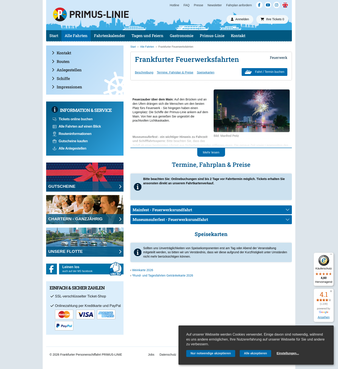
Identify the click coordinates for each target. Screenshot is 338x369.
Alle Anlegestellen (69, 148)
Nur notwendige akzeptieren (211, 353)
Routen (61, 61)
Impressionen (67, 86)
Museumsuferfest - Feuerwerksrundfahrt (170, 219)
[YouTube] (268, 5)
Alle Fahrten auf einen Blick (77, 126)
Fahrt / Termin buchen (264, 72)
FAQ (186, 5)
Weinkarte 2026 (142, 270)
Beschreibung (144, 72)
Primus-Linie (212, 35)
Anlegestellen (67, 69)
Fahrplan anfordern (239, 5)
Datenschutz (168, 354)
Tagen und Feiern (147, 35)
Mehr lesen (211, 152)
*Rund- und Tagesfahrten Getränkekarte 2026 (162, 275)
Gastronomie (181, 35)
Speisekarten (205, 72)
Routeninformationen (72, 134)
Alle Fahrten (76, 35)
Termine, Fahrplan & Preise (175, 72)
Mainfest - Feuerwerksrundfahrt (162, 209)
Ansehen (324, 317)
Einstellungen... (288, 353)
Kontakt (238, 35)
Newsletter (215, 5)
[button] (331, 291)
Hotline (174, 5)
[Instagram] (276, 5)
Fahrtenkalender (109, 35)
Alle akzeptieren (255, 353)
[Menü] (331, 255)
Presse (198, 5)
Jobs (151, 354)
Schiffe (61, 78)
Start (53, 35)
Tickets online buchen (72, 119)
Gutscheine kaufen (70, 141)
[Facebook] (259, 5)
